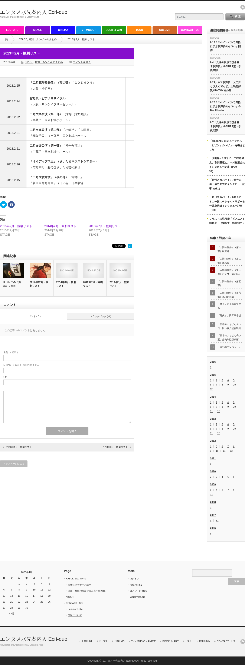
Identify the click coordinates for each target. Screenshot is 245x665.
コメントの (138, 590)
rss (242, 7)
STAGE (37, 30)
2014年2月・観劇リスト (60, 226)
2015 (213, 374)
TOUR (139, 30)
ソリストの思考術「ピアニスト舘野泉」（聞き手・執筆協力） (227, 221)
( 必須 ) (10, 352)
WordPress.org (137, 597)
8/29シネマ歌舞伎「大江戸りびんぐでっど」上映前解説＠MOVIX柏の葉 (225, 86)
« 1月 (11, 613)
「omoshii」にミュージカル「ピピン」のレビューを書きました (227, 145)
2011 (213, 458)
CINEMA (63, 30)
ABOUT (70, 597)
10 (234, 385)
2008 (213, 502)
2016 (213, 361)
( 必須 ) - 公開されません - (22, 365)
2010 (213, 471)
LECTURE (12, 30)
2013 (213, 418)
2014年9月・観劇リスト (66, 284)
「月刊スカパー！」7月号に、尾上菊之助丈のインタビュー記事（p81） (227, 184)
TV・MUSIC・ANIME (88, 31)
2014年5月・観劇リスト (119, 284)
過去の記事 (237, 30)
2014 (213, 396)
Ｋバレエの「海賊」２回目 (12, 284)
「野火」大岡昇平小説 (229, 315)
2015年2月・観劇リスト (16, 226)
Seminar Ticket (75, 609)
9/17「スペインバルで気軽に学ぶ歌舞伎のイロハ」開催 (225, 46)
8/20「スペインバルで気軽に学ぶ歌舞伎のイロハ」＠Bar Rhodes (225, 106)
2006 (213, 528)
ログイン (134, 578)
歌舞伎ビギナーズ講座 (79, 584)
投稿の (136, 584)
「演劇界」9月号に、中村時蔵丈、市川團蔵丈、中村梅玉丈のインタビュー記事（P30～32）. (227, 165)
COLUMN (164, 30)
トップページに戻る (13, 463)
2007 (213, 515)
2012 (213, 440)
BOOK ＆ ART (113, 30)
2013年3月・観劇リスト (115, 447)
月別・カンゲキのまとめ (43, 39)
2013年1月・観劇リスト (19, 447)
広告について (75, 615)
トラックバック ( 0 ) (100, 316)
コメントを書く (82, 62)
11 (211, 411)
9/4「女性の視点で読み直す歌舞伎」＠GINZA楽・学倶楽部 (225, 66)
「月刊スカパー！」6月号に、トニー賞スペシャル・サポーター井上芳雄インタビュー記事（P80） (227, 204)
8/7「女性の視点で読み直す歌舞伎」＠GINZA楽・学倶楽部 (225, 126)
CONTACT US (190, 30)
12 (211, 389)
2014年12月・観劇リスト (39, 284)
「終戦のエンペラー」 (229, 347)
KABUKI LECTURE (76, 578)
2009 (213, 484)
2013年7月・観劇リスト (105, 226)
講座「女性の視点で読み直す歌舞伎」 (88, 590)
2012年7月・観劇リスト (93, 284)
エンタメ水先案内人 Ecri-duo (33, 12)
